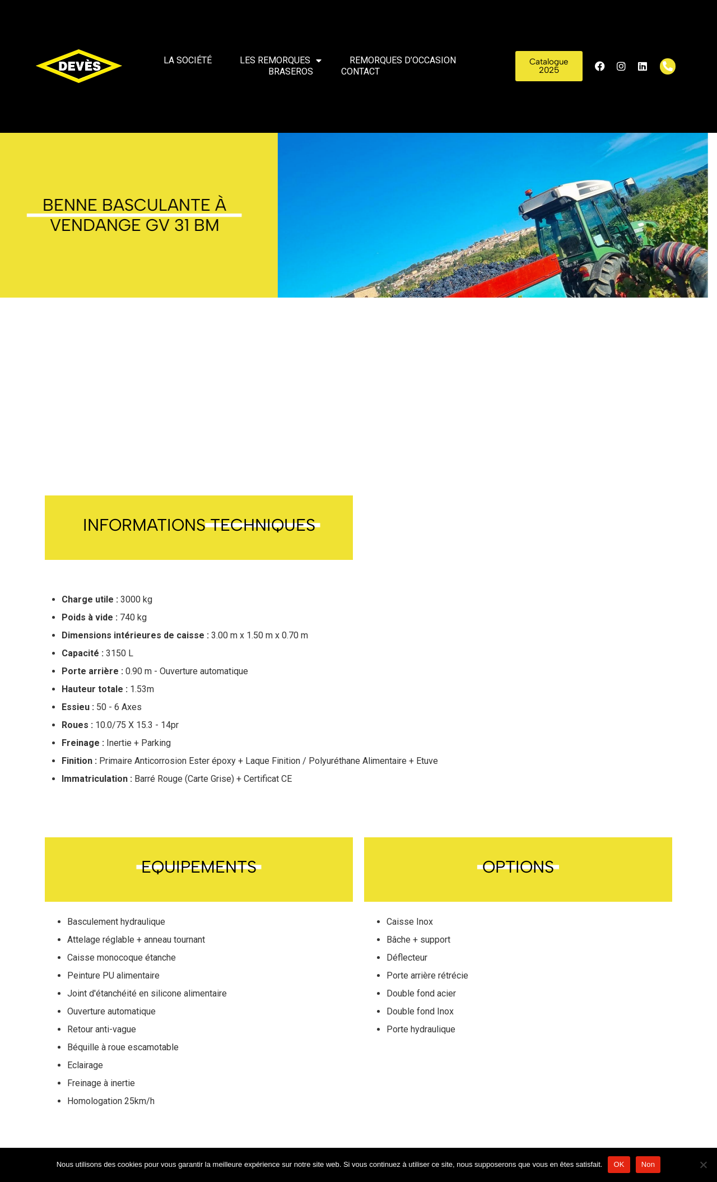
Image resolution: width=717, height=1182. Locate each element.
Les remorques (281, 60)
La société (188, 60)
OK (618, 1164)
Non (648, 1164)
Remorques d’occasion (403, 60)
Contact (360, 71)
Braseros (290, 71)
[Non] (703, 1164)
